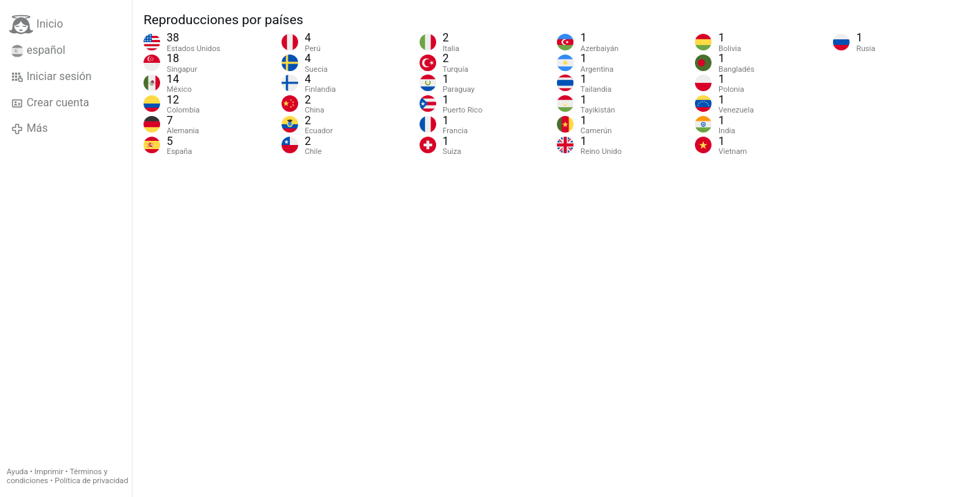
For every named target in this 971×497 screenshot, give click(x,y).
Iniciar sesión (51, 77)
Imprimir (49, 471)
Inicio (36, 24)
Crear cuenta (50, 103)
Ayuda (17, 471)
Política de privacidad (91, 480)
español (38, 50)
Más (29, 128)
